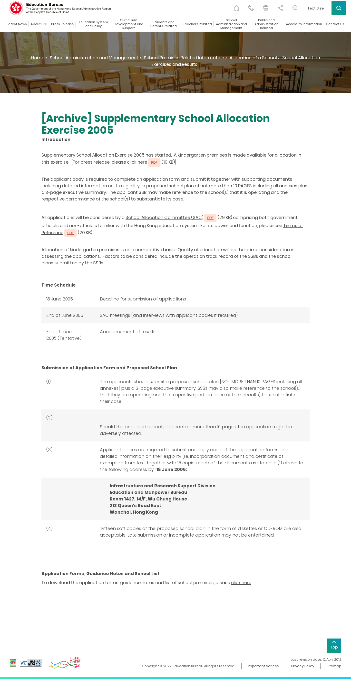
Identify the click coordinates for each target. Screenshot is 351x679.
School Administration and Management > (95, 58)
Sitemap (334, 666)
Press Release (62, 24)
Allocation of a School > (255, 58)
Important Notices (263, 666)
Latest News (17, 24)
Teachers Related (197, 24)
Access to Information (304, 24)
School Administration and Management (231, 24)
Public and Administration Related (266, 24)
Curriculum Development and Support (128, 24)
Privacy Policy (302, 666)
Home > (39, 58)
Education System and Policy (93, 24)
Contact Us (335, 24)
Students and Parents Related (163, 24)
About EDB (39, 24)
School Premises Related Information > (185, 58)
